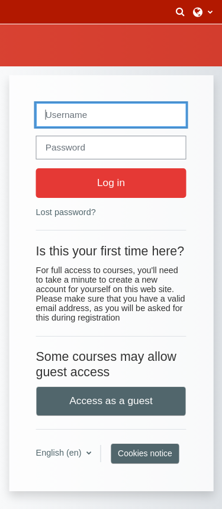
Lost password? (66, 212)
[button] (179, 12)
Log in (111, 182)
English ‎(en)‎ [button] (60, 452)
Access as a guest (111, 400)
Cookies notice (145, 453)
